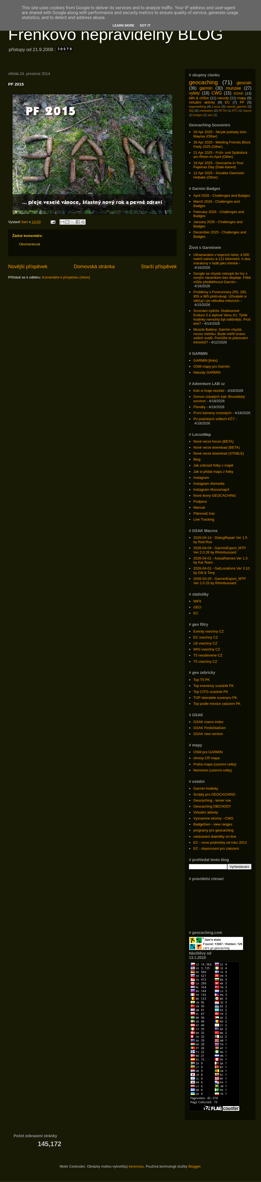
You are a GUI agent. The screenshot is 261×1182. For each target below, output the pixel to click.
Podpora (200, 501)
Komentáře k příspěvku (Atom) (66, 277)
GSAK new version (208, 734)
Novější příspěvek (28, 266)
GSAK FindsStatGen (209, 728)
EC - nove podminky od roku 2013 (220, 842)
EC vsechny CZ (205, 637)
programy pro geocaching (213, 830)
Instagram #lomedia (208, 483)
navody (223, 98)
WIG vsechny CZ (206, 649)
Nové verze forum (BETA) (213, 441)
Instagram (201, 478)
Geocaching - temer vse (212, 800)
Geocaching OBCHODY (212, 806)
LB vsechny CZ (205, 643)
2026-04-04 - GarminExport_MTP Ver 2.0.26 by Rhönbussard (219, 550)
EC (227, 102)
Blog (196, 459)
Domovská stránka (94, 266)
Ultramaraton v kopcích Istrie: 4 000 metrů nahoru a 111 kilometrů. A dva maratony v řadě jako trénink (221, 259)
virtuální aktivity (202, 102)
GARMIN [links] (205, 360)
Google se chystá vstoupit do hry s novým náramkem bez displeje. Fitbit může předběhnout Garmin (222, 277)
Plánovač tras (204, 513)
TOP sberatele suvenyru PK (215, 698)
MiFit (197, 601)
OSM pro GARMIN (208, 752)
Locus (216, 106)
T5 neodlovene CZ (207, 655)
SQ (191, 110)
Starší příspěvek (159, 266)
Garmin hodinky (205, 788)
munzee (233, 88)
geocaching (203, 82)
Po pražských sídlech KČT (214, 419)
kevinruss (136, 1166)
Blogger (194, 1166)
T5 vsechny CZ (205, 661)
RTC (235, 110)
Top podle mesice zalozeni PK (216, 704)
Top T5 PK (201, 680)
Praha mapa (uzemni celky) (214, 764)
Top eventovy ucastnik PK (213, 686)
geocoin (244, 82)
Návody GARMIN (206, 372)
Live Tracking (203, 519)
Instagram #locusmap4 (211, 489)
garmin (206, 88)
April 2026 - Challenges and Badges (221, 195)
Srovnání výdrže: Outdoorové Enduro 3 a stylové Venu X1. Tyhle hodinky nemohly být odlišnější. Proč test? (221, 317)
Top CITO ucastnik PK (210, 692)
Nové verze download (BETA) (216, 447)
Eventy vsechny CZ (208, 631)
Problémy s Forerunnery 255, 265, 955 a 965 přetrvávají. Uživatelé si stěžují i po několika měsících (220, 296)
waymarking (197, 106)
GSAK (238, 93)
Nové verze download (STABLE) (218, 453)
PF (242, 102)
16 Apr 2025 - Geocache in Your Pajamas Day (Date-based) (218, 165)
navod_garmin (236, 106)
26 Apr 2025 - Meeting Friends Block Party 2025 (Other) (221, 144)
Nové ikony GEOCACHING (214, 495)
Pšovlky (199, 407)
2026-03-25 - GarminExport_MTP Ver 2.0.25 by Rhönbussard (219, 581)
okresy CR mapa (206, 758)
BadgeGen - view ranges (212, 824)
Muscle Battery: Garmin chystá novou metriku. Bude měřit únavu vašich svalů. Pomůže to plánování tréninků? (220, 335)
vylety (194, 93)
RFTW (223, 110)
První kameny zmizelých (212, 413)
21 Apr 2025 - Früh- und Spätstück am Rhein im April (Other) (220, 155)
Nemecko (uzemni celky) (212, 770)
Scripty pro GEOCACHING (214, 794)
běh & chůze (199, 98)
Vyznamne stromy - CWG (213, 818)
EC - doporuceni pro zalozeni (216, 848)
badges (198, 115)
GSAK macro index (208, 722)
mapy (241, 98)
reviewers (206, 110)
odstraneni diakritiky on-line (214, 836)
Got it (145, 25)
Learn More (123, 25)
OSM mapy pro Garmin (211, 366)
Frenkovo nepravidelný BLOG (115, 34)
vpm (210, 115)
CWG (217, 93)
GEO (197, 607)
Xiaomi (247, 110)
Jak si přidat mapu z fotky (213, 472)
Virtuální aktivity (205, 812)
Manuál (199, 507)
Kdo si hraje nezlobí (208, 391)
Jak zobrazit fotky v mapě (213, 465)
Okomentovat (29, 244)
